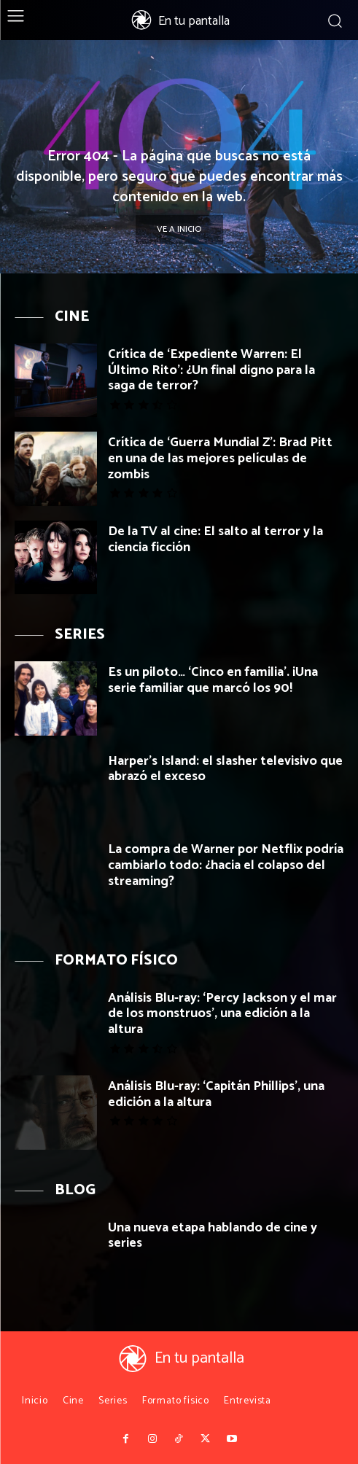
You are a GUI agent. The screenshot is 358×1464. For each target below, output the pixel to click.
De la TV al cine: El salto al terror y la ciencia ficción (215, 539)
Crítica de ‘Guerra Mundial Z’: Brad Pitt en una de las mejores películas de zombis (220, 458)
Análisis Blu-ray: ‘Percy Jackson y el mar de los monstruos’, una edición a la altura (222, 1013)
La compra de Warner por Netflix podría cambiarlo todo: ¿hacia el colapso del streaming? (225, 865)
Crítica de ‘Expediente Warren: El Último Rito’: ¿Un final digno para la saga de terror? (211, 370)
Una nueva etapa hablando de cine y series (212, 1236)
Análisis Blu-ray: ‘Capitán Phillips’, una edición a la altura (216, 1094)
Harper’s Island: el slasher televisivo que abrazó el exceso (225, 769)
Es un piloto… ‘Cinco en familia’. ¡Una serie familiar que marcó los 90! (213, 680)
